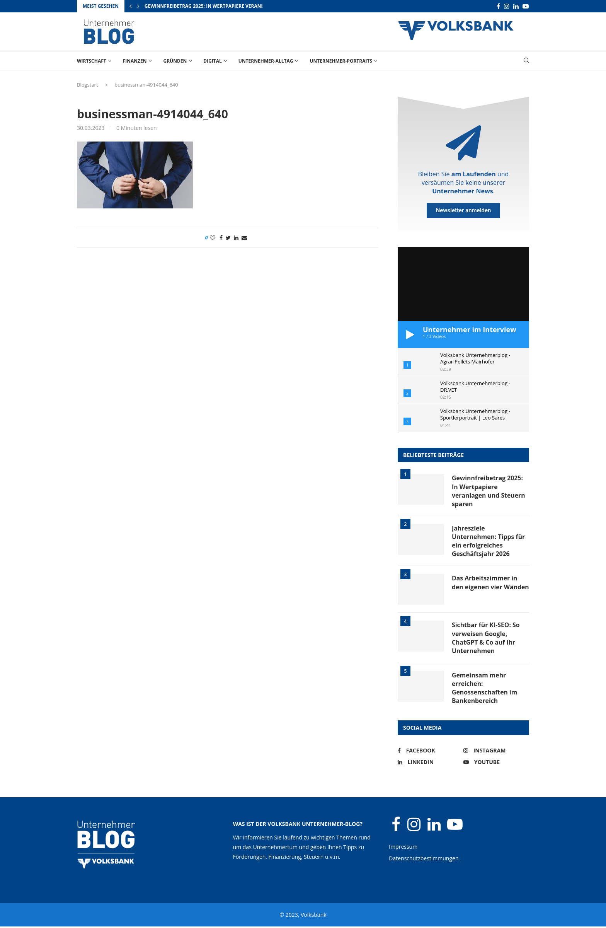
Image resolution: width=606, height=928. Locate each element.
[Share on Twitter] (228, 237)
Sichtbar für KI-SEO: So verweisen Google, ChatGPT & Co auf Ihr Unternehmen (486, 639)
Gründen (175, 61)
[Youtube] (525, 6)
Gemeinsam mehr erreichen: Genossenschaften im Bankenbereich (485, 689)
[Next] (138, 6)
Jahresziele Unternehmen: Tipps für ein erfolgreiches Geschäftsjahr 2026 (489, 541)
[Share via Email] (244, 237)
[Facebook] (498, 6)
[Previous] (131, 6)
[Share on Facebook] (221, 237)
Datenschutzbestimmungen (423, 859)
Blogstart (87, 84)
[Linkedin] (516, 6)
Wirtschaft (91, 61)
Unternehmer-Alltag (265, 61)
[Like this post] (212, 237)
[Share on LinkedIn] (236, 237)
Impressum (403, 848)
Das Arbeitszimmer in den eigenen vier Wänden (485, 588)
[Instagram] (507, 6)
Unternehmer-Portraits (341, 61)
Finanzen (135, 61)
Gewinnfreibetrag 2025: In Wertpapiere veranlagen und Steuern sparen (237, 6)
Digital (212, 61)
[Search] (526, 61)
